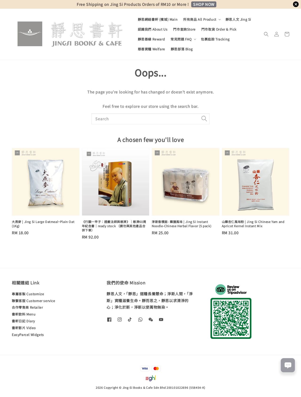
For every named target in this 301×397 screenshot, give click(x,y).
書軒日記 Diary (23, 321)
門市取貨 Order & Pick (219, 29)
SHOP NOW (203, 4)
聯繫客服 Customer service (33, 300)
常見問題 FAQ (181, 39)
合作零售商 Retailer (27, 307)
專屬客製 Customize (28, 294)
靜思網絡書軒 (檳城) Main (158, 19)
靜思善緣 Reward (151, 39)
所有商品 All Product (199, 19)
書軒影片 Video (24, 327)
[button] (266, 34)
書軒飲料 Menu (24, 314)
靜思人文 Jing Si (238, 19)
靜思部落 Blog (182, 49)
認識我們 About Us (153, 29)
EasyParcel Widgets (28, 334)
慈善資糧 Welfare (151, 49)
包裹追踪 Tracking (215, 39)
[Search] (204, 118)
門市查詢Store (184, 29)
